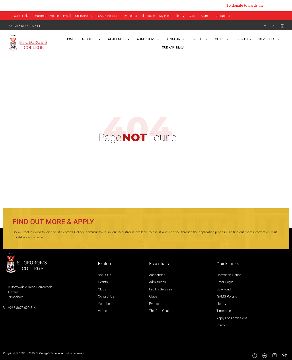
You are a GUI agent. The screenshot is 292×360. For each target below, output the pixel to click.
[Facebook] (263, 26)
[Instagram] (280, 26)
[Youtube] (272, 26)
